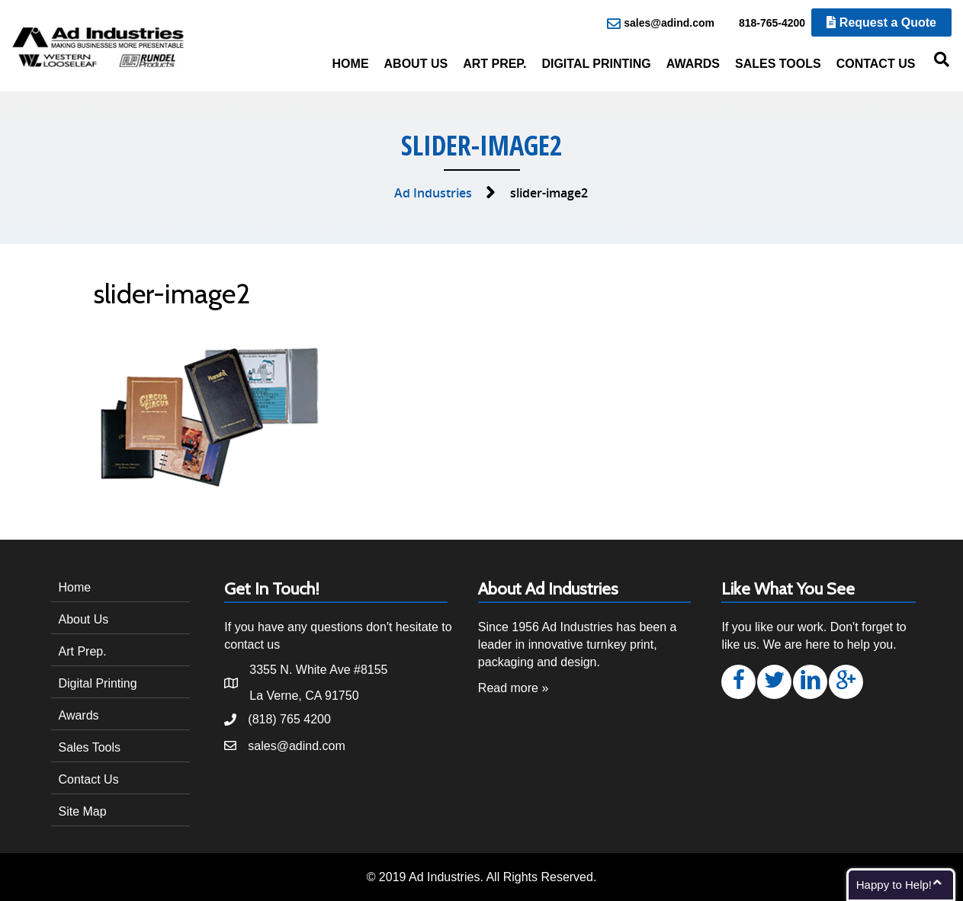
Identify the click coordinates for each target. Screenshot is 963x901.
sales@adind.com (660, 23)
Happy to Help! (894, 884)
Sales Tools (778, 63)
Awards (693, 63)
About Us (416, 63)
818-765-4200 (763, 23)
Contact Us (876, 63)
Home (350, 63)
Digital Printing (595, 63)
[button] (738, 682)
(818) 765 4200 (289, 719)
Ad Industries (433, 192)
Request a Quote (881, 22)
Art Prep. (494, 63)
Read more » (513, 687)
